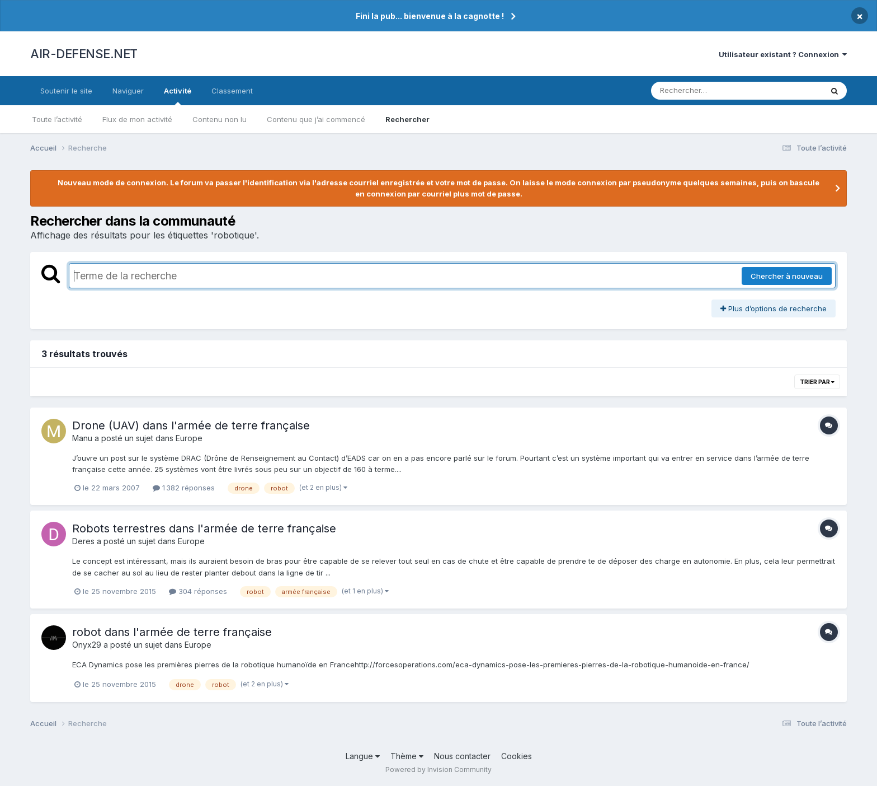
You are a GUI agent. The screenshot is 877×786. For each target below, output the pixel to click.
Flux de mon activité (137, 119)
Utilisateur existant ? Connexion (783, 54)
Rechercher (407, 119)
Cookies (516, 756)
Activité (177, 95)
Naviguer (128, 90)
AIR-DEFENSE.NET (84, 53)
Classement (232, 90)
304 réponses (198, 591)
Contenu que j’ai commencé (316, 119)
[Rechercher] (704, 91)
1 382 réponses (184, 487)
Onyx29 (86, 644)
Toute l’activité (57, 119)
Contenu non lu (219, 119)
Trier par (817, 381)
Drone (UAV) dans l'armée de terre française (191, 425)
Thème (406, 756)
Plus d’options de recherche (773, 308)
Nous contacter (462, 756)
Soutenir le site (66, 90)
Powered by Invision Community (438, 769)
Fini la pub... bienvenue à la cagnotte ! (430, 16)
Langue (363, 756)
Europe (189, 438)
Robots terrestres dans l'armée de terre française (204, 528)
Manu (82, 438)
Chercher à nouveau (787, 276)
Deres (83, 541)
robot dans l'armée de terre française (172, 632)
